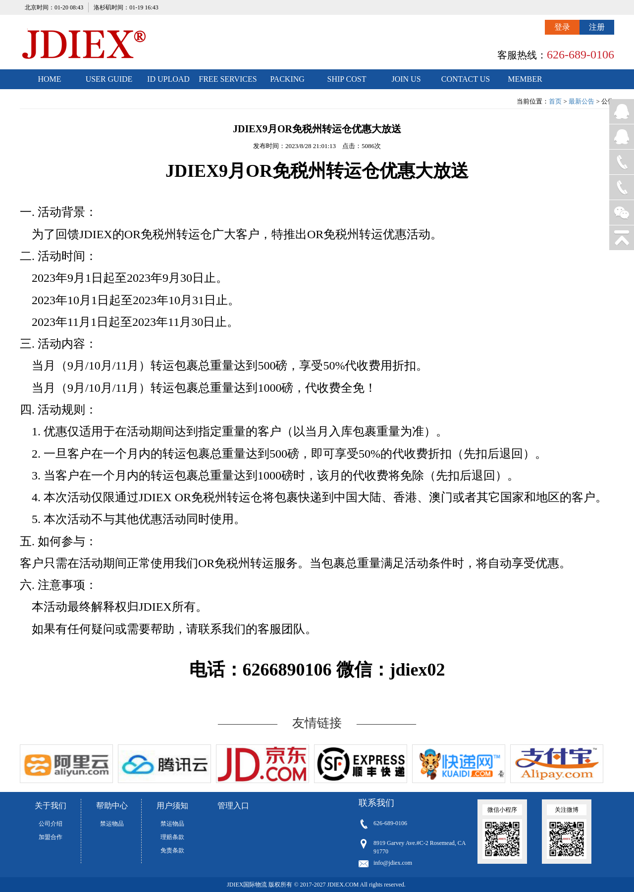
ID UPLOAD (168, 79)
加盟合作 (50, 837)
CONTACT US (465, 79)
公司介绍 (50, 823)
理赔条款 (172, 837)
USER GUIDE (109, 79)
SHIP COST (347, 79)
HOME (49, 79)
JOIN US (406, 79)
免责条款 (172, 850)
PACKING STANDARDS (287, 82)
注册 (597, 27)
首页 (555, 101)
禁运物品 (112, 823)
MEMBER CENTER (525, 82)
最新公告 (581, 101)
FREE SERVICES (228, 79)
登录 (562, 27)
